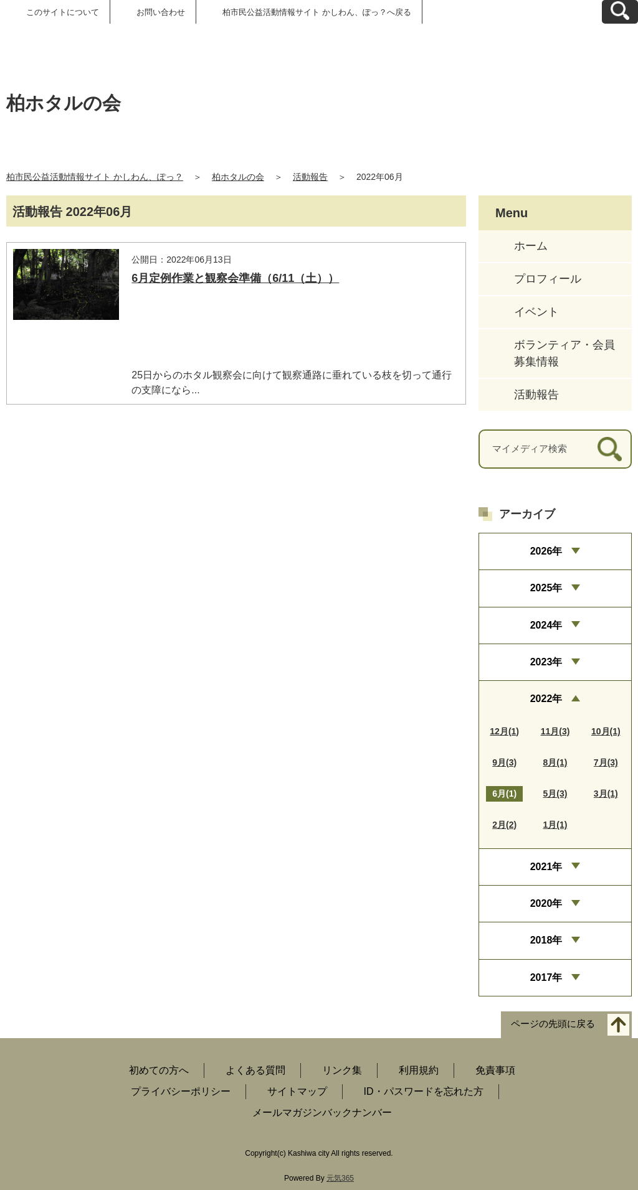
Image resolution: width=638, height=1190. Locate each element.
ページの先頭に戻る (553, 1024)
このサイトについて (62, 12)
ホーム (531, 246)
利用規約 (419, 1070)
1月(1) (555, 825)
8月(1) (555, 762)
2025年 (546, 588)
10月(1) (606, 731)
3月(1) (606, 794)
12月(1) (504, 731)
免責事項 (495, 1070)
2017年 (546, 977)
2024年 (546, 625)
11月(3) (555, 731)
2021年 (546, 866)
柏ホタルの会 (238, 177)
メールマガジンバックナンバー (322, 1112)
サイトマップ (297, 1091)
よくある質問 (255, 1070)
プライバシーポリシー (181, 1091)
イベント (536, 312)
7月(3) (606, 762)
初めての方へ (159, 1070)
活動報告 (310, 177)
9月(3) (504, 762)
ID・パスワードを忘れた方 (423, 1091)
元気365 (340, 1178)
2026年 (546, 551)
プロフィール (547, 279)
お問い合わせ (160, 12)
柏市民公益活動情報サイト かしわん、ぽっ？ (94, 177)
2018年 (546, 940)
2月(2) (504, 825)
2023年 (546, 662)
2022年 (546, 698)
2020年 (546, 903)
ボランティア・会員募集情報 (564, 353)
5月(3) (555, 794)
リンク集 (342, 1070)
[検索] (609, 449)
